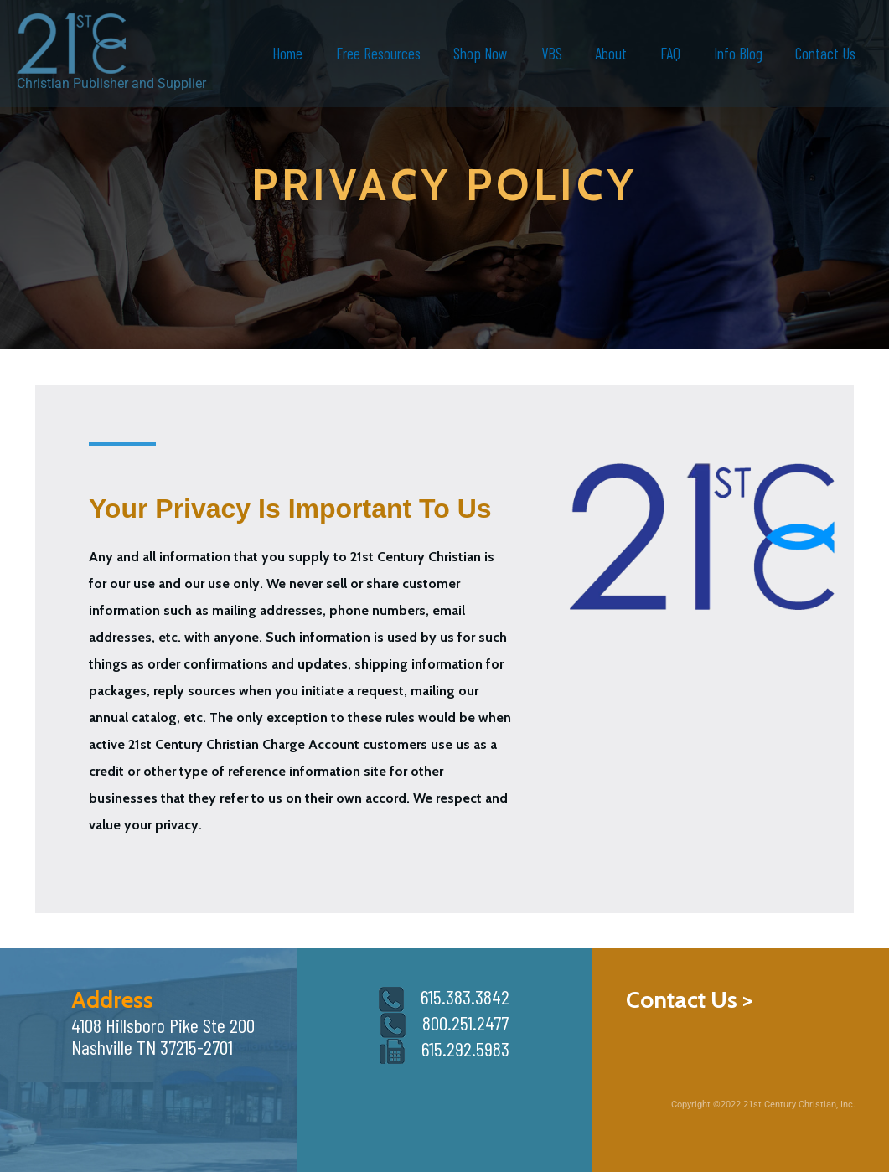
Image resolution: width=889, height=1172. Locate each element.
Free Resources (385, 53)
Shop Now (486, 53)
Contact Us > (689, 999)
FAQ (673, 53)
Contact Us (826, 53)
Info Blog (739, 53)
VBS (555, 53)
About (615, 53)
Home (295, 53)
